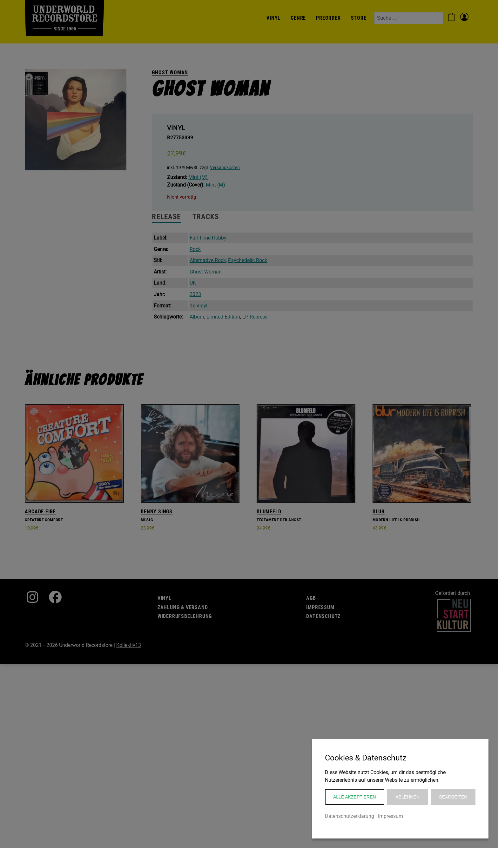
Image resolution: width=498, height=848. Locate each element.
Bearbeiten (453, 796)
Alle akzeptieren (354, 796)
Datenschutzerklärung (349, 816)
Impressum (390, 816)
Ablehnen (407, 796)
